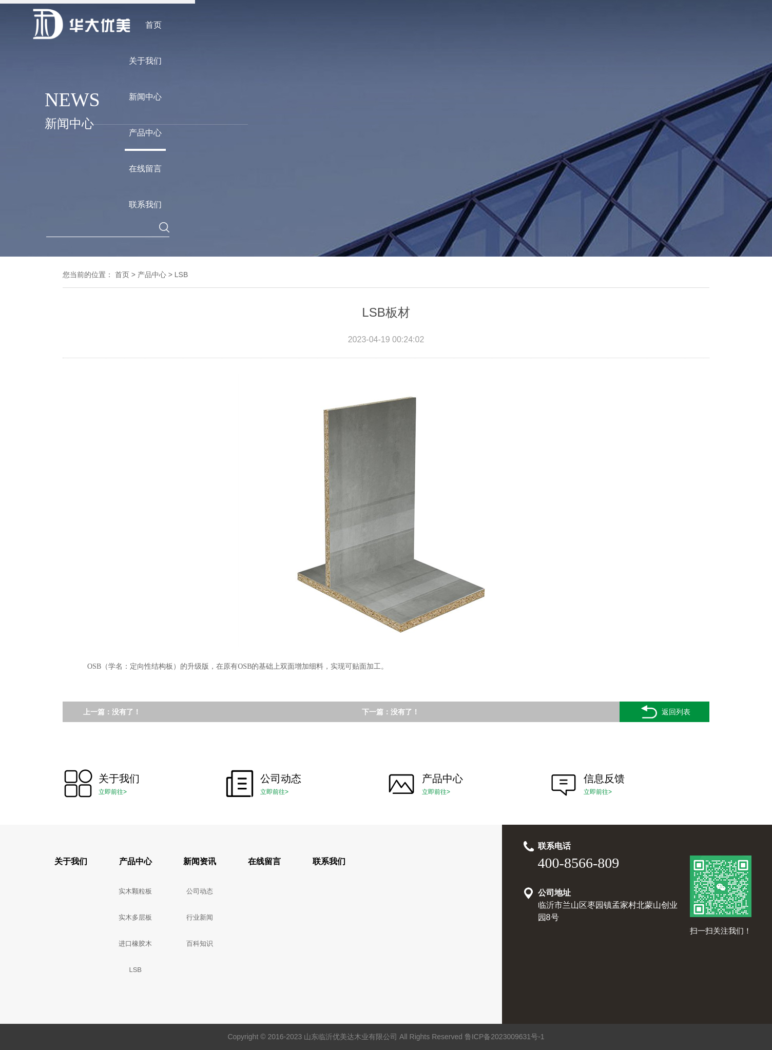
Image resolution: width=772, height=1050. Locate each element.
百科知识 (199, 943)
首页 (122, 274)
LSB (181, 274)
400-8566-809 (579, 863)
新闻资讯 (199, 861)
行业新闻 (199, 917)
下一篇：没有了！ (390, 712)
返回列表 (664, 712)
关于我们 (70, 861)
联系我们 (329, 861)
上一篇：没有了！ (112, 712)
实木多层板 (135, 917)
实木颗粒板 (135, 891)
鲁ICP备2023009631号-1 (505, 1037)
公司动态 (199, 891)
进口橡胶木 (135, 943)
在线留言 (264, 861)
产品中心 (152, 274)
